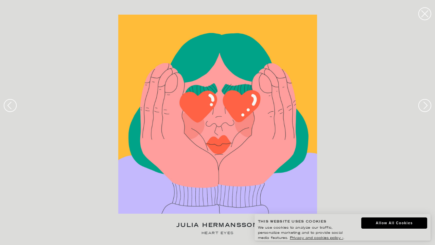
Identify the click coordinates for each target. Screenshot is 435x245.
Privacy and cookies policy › (316, 238)
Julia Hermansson (217, 226)
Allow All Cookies (394, 223)
